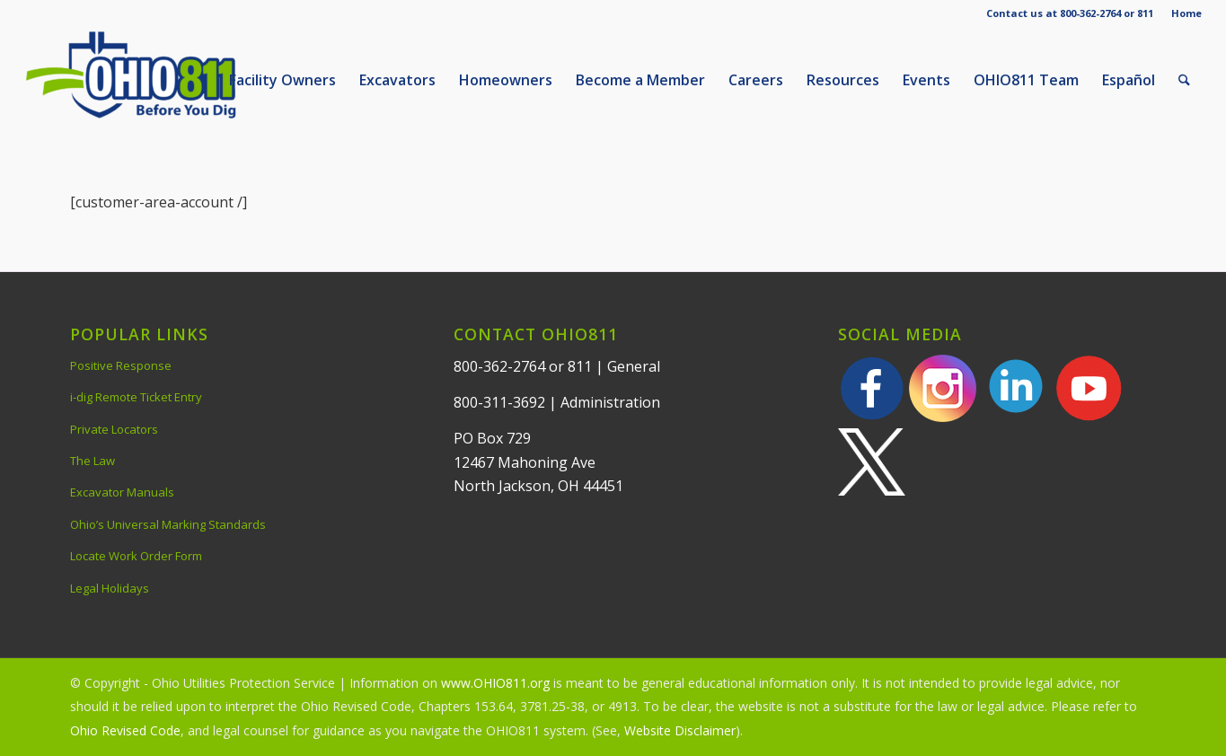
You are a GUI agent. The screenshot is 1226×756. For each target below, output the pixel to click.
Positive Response (121, 365)
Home (1186, 13)
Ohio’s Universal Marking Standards (168, 524)
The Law (92, 461)
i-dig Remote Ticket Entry (136, 397)
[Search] (1184, 80)
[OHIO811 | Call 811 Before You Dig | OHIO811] (159, 80)
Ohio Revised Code (125, 730)
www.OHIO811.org (495, 682)
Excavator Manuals (122, 492)
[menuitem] (1182, 13)
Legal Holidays (109, 588)
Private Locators (114, 429)
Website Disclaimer (680, 730)
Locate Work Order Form (136, 556)
